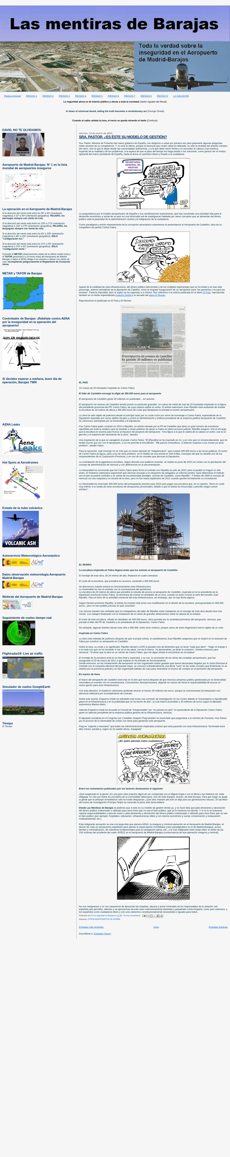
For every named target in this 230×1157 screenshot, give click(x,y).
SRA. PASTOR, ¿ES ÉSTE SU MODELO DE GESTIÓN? (123, 137)
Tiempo (7, 723)
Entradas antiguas (218, 927)
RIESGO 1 (31, 96)
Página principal (12, 96)
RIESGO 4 (80, 96)
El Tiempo (7, 726)
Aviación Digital (123, 295)
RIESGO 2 (48, 96)
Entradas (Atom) (102, 933)
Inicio (156, 927)
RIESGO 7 (129, 96)
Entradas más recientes (91, 927)
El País (207, 292)
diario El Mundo (157, 295)
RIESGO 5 (97, 96)
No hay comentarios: (132, 916)
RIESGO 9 (162, 96)
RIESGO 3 (64, 96)
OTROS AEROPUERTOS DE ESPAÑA (104, 919)
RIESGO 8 (146, 96)
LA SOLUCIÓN (181, 96)
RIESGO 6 (113, 96)
